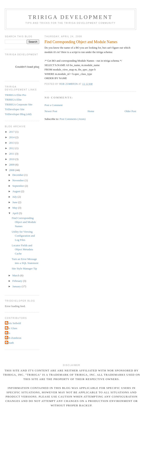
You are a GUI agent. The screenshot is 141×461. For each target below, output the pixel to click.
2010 (12, 159)
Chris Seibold (13, 323)
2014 (12, 137)
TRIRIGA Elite (13, 99)
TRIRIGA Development (70, 17)
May (15, 207)
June (15, 202)
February (17, 280)
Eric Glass (11, 328)
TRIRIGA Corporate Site (18, 104)
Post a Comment (54, 105)
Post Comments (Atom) (73, 119)
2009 (12, 164)
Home (91, 111)
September (18, 185)
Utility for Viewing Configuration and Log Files (23, 235)
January (17, 286)
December (18, 174)
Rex (8, 333)
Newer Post (51, 111)
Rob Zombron (13, 337)
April (15, 213)
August (16, 191)
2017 (12, 131)
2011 (12, 153)
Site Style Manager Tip (24, 268)
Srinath (10, 342)
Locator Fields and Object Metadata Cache (22, 249)
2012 (12, 148)
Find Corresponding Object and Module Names (24, 222)
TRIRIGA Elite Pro (15, 95)
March (16, 275)
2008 (12, 170)
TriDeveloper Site (14, 109)
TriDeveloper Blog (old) (18, 114)
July (15, 196)
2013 (12, 142)
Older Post (130, 111)
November (18, 180)
